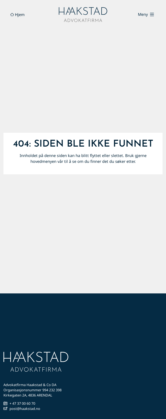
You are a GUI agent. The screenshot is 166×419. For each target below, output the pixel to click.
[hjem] (83, 14)
